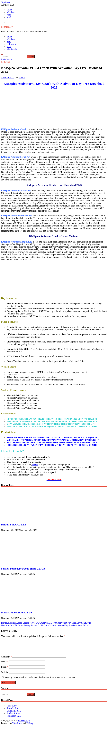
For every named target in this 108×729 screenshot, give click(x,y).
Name (4, 665)
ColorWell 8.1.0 (14, 714)
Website (4, 675)
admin (22, 77)
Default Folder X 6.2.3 (13, 524)
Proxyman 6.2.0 (14, 719)
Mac (9, 15)
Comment (6, 660)
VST (9, 17)
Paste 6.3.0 (12, 709)
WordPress (17, 726)
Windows (11, 12)
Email (4, 670)
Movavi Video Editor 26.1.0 (16, 612)
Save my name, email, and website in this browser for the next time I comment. (40, 681)
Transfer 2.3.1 (13, 711)
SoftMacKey (7, 27)
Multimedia (12, 49)
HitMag (29, 726)
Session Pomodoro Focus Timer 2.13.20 (23, 568)
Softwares (11, 44)
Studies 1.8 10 (13, 716)
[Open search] (2, 54)
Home (9, 9)
